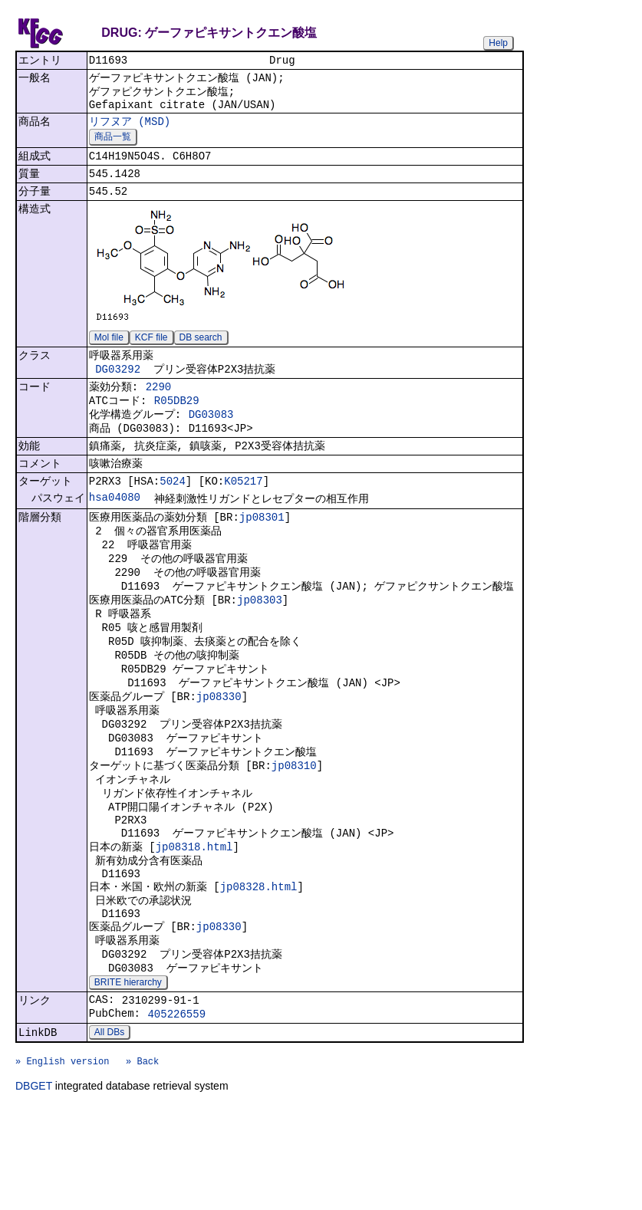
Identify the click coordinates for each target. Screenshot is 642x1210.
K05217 (243, 513)
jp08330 (219, 751)
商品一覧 (112, 145)
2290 (159, 406)
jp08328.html (259, 964)
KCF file (151, 352)
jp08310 (294, 827)
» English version (62, 1161)
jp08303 (259, 643)
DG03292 (117, 387)
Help (498, 43)
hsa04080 (114, 531)
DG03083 (211, 439)
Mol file (108, 352)
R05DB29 (176, 423)
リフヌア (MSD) (129, 129)
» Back (142, 1161)
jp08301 (262, 551)
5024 (173, 513)
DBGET (33, 1188)
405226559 (176, 1107)
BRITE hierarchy (128, 1072)
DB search (200, 352)
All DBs (109, 1128)
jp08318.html (194, 919)
